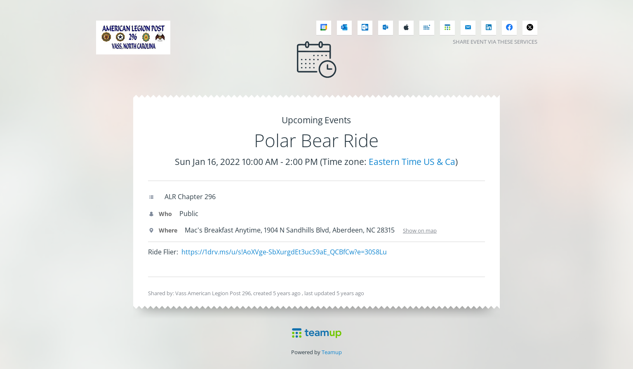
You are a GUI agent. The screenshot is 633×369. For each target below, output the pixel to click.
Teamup (332, 352)
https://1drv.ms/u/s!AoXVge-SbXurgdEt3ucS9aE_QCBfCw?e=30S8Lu (284, 251)
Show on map (420, 230)
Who (160, 214)
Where (162, 230)
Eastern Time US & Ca (412, 161)
